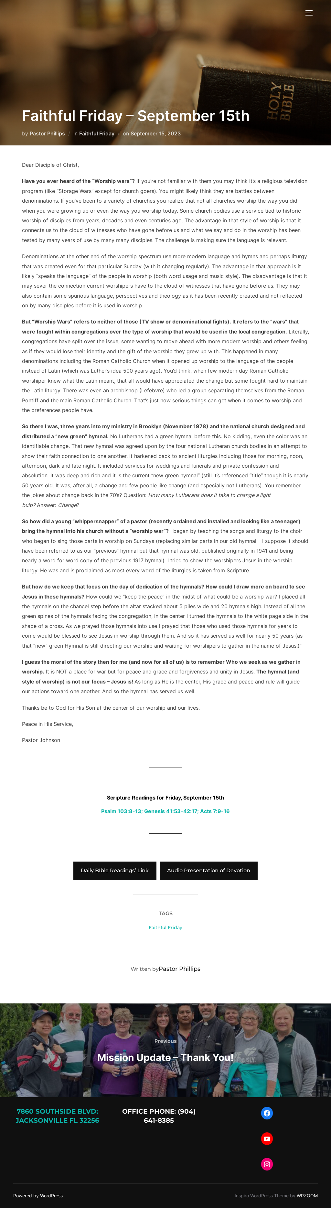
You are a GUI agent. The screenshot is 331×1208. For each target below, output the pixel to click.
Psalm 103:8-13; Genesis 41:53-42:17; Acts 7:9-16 (165, 811)
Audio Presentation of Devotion (208, 870)
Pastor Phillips (47, 133)
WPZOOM (307, 1195)
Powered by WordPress (38, 1195)
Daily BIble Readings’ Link (115, 870)
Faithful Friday (96, 133)
